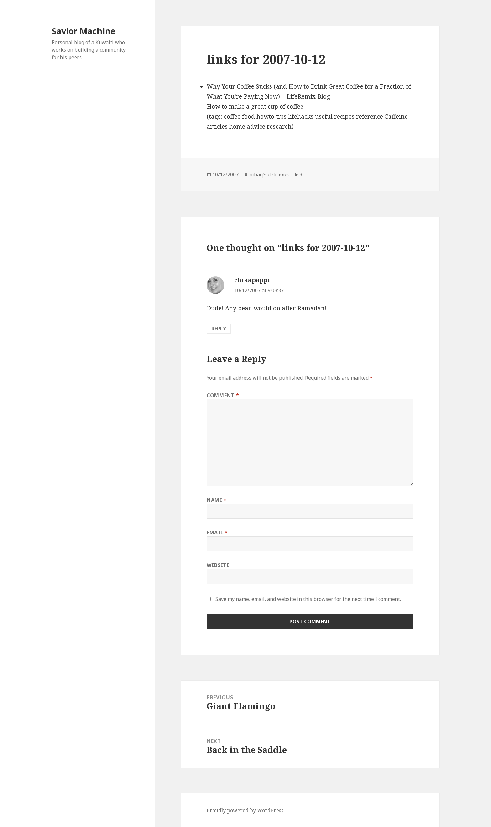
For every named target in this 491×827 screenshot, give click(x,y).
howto (265, 116)
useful (324, 116)
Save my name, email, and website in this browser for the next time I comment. (308, 599)
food (248, 116)
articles (217, 126)
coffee (232, 116)
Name (217, 500)
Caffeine (396, 116)
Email (217, 532)
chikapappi (252, 280)
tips (281, 116)
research (279, 126)
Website (218, 565)
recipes (344, 116)
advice (256, 126)
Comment (223, 395)
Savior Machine (84, 31)
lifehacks (300, 116)
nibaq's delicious (269, 174)
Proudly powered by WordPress (245, 810)
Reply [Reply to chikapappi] (218, 328)
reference (369, 116)
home (237, 126)
